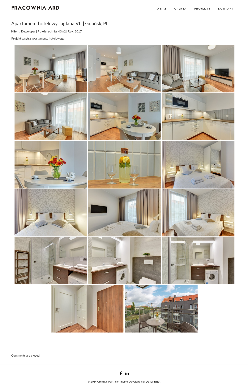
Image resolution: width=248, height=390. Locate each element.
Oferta (180, 8)
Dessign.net (153, 381)
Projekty (202, 8)
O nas (162, 8)
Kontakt (226, 8)
